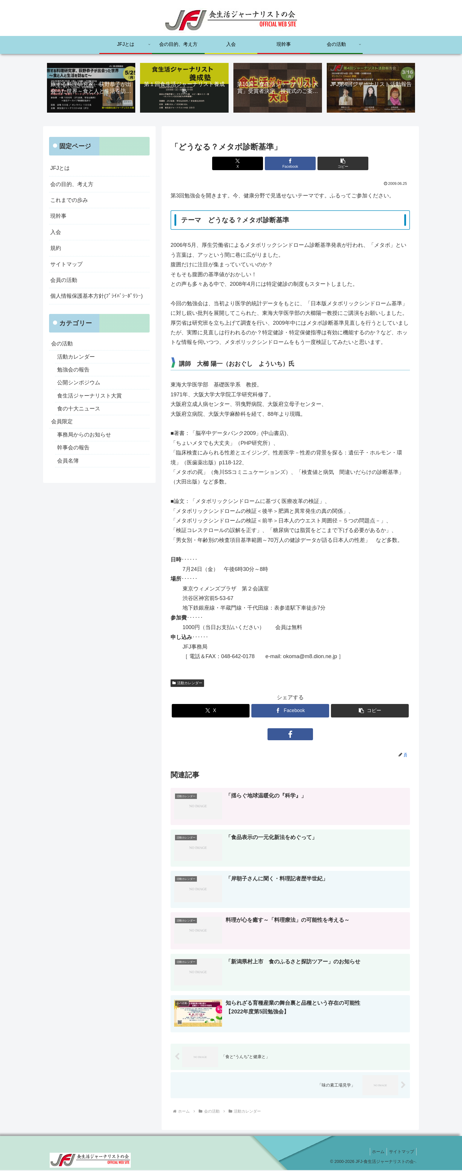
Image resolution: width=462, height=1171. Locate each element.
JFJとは (60, 169)
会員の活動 (63, 281)
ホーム (375, 1152)
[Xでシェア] (250, 164)
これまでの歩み (69, 201)
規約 (55, 249)
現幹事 (58, 217)
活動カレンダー (187, 683)
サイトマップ (66, 265)
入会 (55, 233)
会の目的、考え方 (71, 185)
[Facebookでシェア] (290, 164)
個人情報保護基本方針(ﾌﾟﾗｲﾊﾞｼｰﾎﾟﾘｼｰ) (96, 297)
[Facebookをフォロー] (290, 735)
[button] (330, 164)
